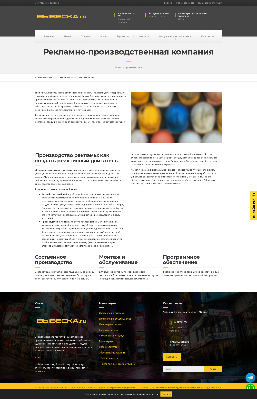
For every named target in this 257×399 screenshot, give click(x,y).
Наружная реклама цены (175, 36)
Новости (143, 36)
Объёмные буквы (185, 2)
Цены (67, 36)
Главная (49, 36)
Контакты (207, 36)
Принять (166, 393)
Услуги (85, 36)
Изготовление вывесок (111, 313)
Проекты (123, 36)
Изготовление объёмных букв (115, 318)
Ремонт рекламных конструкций (118, 363)
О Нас (103, 36)
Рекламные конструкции (209, 2)
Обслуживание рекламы (112, 352)
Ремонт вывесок (109, 358)
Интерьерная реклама (111, 324)
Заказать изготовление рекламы (52, 387)
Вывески (168, 2)
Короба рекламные (109, 330)
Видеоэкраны (106, 341)
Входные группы (108, 346)
